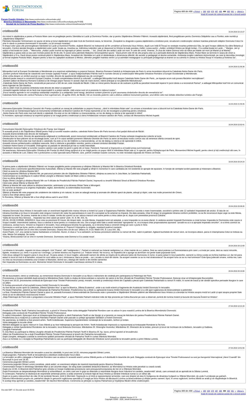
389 (204, 11)
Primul (196, 11)
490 (228, 11)
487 (216, 11)
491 (232, 11)
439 (208, 11)
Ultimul (240, 11)
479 (212, 11)
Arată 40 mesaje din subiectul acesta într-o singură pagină (223, 14)
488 (220, 11)
